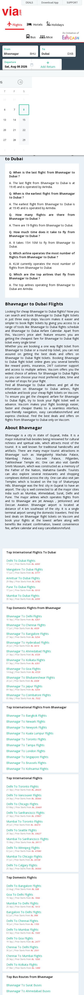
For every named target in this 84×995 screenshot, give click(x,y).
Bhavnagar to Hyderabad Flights (27, 642)
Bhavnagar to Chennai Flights (26, 625)
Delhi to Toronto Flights (22, 786)
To (43, 49)
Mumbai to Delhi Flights (22, 903)
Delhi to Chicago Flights (22, 804)
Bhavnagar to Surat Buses (24, 985)
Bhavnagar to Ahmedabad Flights (28, 651)
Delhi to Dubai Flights (20, 561)
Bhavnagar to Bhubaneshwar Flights (30, 677)
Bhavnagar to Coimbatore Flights (28, 695)
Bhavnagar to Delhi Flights (24, 616)
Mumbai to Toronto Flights (24, 821)
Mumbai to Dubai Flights (22, 596)
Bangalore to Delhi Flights (23, 912)
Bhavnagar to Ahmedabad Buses (28, 991)
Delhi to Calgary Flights (21, 865)
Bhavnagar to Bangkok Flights (26, 715)
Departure (10, 62)
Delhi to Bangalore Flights (23, 886)
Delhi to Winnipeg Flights (23, 848)
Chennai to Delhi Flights (22, 947)
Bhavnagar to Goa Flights (23, 669)
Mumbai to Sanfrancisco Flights (27, 839)
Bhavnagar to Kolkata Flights (25, 660)
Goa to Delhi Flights (19, 894)
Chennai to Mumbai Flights (24, 956)
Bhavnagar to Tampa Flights (25, 745)
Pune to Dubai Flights (20, 587)
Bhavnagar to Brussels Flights (26, 763)
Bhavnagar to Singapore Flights (27, 757)
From (7, 49)
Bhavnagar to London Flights (25, 751)
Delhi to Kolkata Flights (22, 964)
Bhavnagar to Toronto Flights (26, 739)
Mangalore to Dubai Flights (24, 569)
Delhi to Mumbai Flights (22, 929)
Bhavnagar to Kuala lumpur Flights (29, 733)
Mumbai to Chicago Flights (24, 856)
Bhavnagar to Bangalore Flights (27, 634)
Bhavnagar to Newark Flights (25, 721)
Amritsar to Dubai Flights (23, 578)
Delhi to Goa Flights (19, 938)
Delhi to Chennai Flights (22, 921)
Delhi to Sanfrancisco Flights (25, 813)
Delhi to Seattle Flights (21, 830)
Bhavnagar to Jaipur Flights (24, 686)
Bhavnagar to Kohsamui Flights (27, 769)
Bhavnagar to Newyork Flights (26, 727)
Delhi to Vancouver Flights (23, 795)
